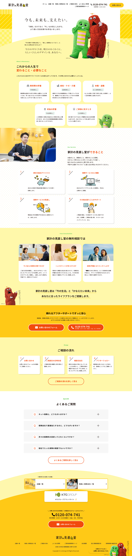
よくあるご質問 (84, 4)
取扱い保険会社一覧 (61, 4)
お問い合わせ (116, 5)
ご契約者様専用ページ (82, 6)
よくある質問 (56, 543)
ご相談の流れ (73, 4)
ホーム (45, 4)
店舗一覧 (51, 4)
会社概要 (84, 543)
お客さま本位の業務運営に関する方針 (66, 547)
